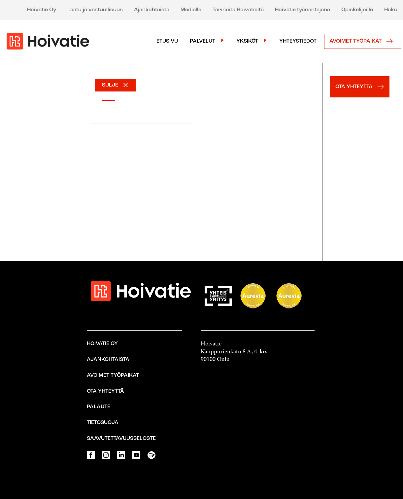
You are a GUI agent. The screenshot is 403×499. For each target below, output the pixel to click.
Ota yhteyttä (105, 391)
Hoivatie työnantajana (302, 10)
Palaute (98, 407)
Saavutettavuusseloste (121, 438)
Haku (390, 10)
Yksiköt (247, 41)
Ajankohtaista (151, 10)
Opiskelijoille (357, 10)
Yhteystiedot (298, 41)
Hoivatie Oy (41, 10)
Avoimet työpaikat (362, 41)
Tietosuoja (102, 422)
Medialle (191, 10)
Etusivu (167, 41)
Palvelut (202, 41)
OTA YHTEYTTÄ (361, 86)
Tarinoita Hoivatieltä (238, 10)
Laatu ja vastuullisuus (95, 10)
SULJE (110, 85)
